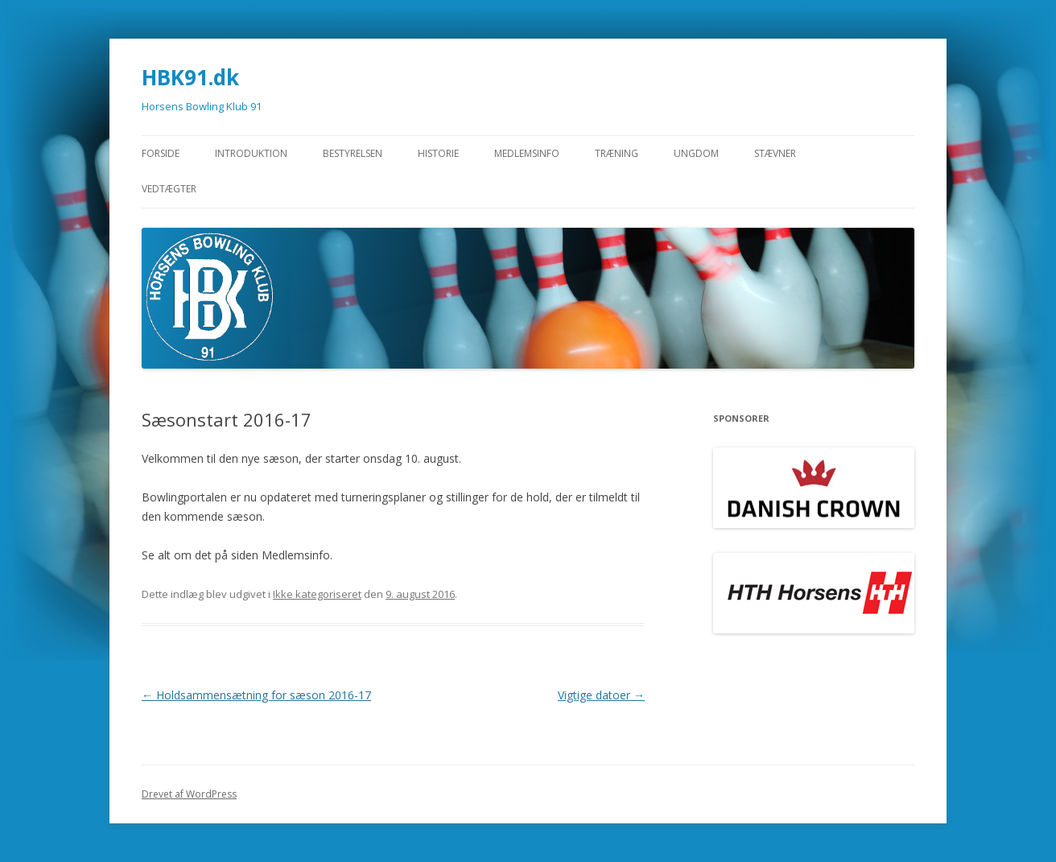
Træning (616, 153)
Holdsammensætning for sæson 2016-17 (256, 695)
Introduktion (251, 153)
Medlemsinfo (526, 153)
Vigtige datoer (601, 695)
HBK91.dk (190, 77)
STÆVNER (775, 153)
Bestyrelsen (352, 153)
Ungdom (696, 153)
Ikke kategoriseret (317, 594)
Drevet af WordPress (189, 794)
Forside (160, 153)
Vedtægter (169, 189)
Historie (438, 153)
